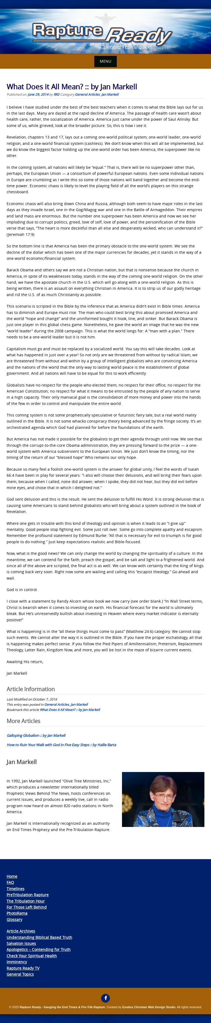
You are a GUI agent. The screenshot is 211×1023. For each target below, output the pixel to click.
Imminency (17, 961)
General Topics (20, 974)
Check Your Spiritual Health (32, 955)
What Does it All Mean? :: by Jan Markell (70, 709)
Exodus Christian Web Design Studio (149, 1007)
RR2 (56, 94)
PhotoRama (17, 913)
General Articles (87, 94)
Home (12, 876)
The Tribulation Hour (26, 901)
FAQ (10, 882)
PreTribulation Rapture (28, 894)
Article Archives (21, 931)
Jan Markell (109, 94)
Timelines (15, 888)
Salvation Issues (21, 943)
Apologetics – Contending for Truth (39, 949)
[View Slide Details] (105, 31)
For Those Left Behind (27, 907)
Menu (105, 61)
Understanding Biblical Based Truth (39, 937)
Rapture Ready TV (23, 968)
